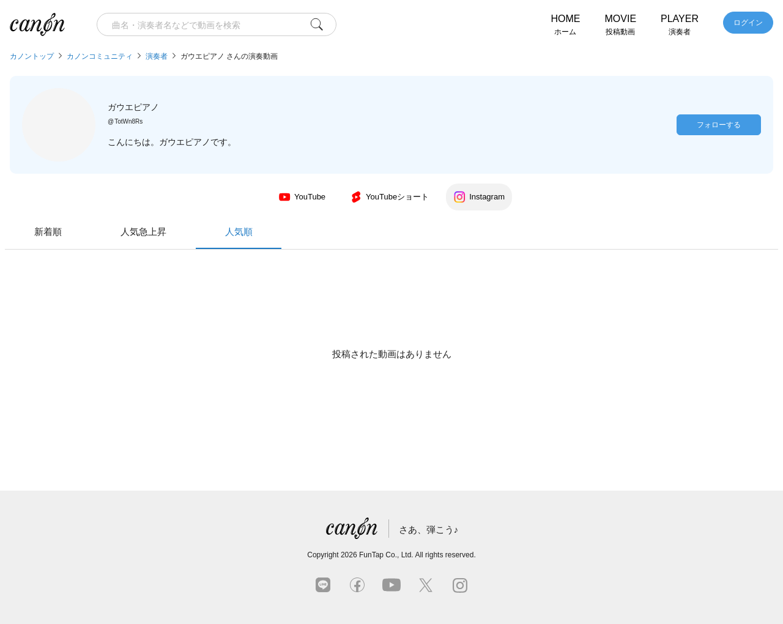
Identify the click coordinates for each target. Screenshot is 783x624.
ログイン (748, 22)
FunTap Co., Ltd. (386, 555)
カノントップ (32, 56)
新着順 (296, 231)
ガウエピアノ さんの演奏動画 (229, 56)
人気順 (487, 237)
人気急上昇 (392, 231)
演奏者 (157, 56)
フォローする (719, 125)
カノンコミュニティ (100, 56)
